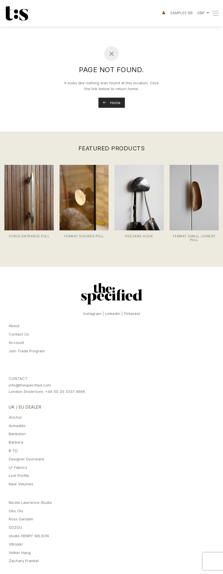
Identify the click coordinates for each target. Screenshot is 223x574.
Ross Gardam (21, 519)
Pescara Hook (139, 236)
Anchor (15, 417)
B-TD (13, 450)
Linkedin (112, 313)
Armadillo (17, 425)
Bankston (17, 433)
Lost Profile (19, 475)
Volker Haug (20, 552)
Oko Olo (16, 511)
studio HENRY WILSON (29, 535)
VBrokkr (16, 544)
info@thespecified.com (30, 385)
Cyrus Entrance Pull (29, 236)
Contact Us (19, 334)
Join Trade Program (27, 351)
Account (16, 342)
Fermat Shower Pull (84, 236)
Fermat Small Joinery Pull (194, 238)
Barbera (16, 442)
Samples (181, 12)
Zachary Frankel (24, 560)
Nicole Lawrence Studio (30, 502)
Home (112, 102)
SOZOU (15, 527)
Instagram (92, 313)
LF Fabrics (18, 467)
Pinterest (132, 313)
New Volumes (21, 484)
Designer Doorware (26, 459)
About (14, 325)
